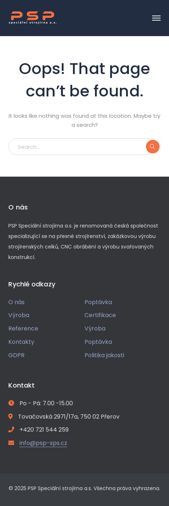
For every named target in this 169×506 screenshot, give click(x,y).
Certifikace (100, 315)
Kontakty (21, 342)
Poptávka (98, 302)
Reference (23, 328)
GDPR (16, 355)
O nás (16, 302)
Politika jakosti (104, 355)
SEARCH (153, 146)
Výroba (18, 315)
